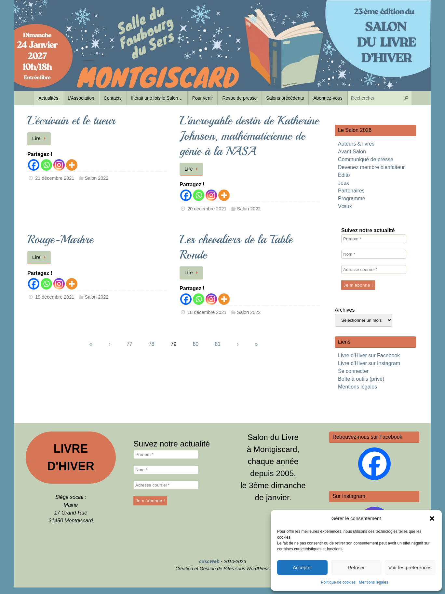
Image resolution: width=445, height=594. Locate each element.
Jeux (343, 183)
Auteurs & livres (356, 144)
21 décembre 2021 (54, 178)
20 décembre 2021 (206, 208)
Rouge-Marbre (60, 239)
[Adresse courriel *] (373, 269)
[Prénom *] (373, 238)
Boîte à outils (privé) (361, 379)
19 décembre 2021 (54, 297)
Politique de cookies (338, 582)
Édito (344, 175)
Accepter (302, 567)
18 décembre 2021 (206, 312)
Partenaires (351, 190)
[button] (432, 518)
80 (195, 344)
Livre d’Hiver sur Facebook (369, 355)
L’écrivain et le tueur (71, 120)
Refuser (356, 567)
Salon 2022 (97, 178)
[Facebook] (33, 165)
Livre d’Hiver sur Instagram (369, 363)
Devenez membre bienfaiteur (371, 167)
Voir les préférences (410, 567)
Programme (351, 198)
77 (129, 344)
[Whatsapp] (46, 165)
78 (152, 344)
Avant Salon (352, 151)
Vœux (345, 206)
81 (218, 344)
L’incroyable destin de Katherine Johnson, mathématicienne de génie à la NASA (249, 136)
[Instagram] (59, 165)
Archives (345, 310)
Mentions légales (373, 582)
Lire (40, 138)
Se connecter (353, 371)
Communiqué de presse (365, 159)
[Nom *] (373, 254)
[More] (71, 165)
